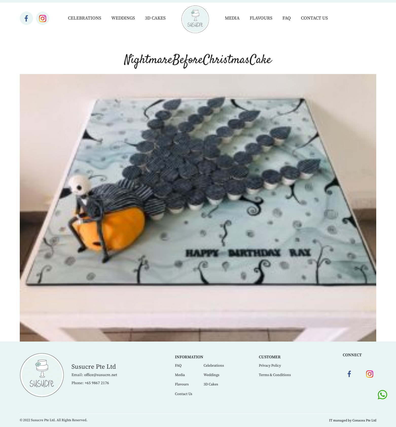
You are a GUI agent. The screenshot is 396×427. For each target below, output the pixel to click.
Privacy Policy (270, 365)
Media (232, 18)
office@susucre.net (100, 374)
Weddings (123, 18)
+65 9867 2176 (97, 383)
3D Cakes (155, 18)
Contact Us (314, 18)
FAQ (286, 18)
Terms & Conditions (275, 375)
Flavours (261, 18)
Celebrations (84, 18)
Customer (270, 357)
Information (189, 357)
